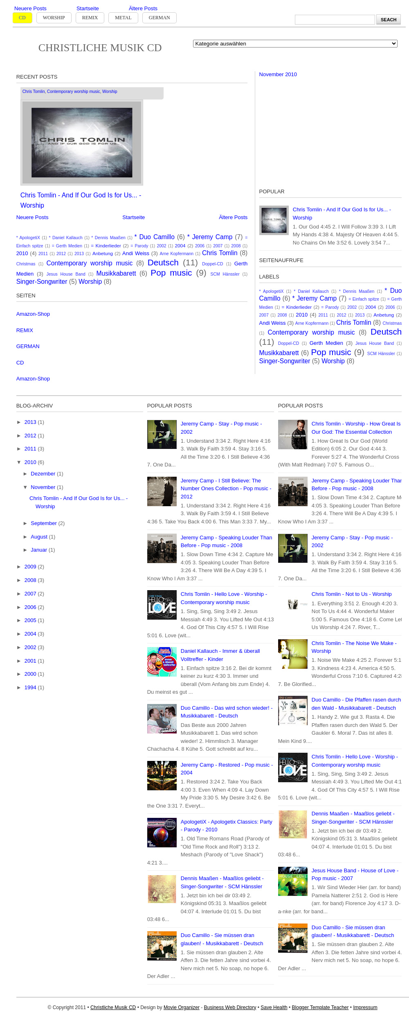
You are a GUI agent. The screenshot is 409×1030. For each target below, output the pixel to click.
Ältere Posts (143, 8)
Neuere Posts (30, 8)
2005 (31, 620)
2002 (161, 246)
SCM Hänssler (225, 274)
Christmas (26, 264)
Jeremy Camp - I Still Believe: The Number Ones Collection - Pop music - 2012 (226, 489)
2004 (180, 245)
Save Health (274, 1007)
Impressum (365, 1007)
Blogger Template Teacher (320, 1007)
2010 (22, 253)
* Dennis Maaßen (108, 237)
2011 (43, 253)
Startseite (87, 8)
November (44, 487)
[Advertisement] (320, 128)
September (44, 523)
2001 (31, 661)
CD (22, 17)
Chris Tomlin (33, 91)
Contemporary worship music (73, 91)
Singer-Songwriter (41, 281)
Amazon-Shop (33, 314)
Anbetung (102, 253)
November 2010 (278, 74)
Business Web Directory (230, 1007)
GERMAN (28, 346)
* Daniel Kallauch (65, 237)
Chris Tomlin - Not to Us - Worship (352, 594)
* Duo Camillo (154, 236)
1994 (31, 687)
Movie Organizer (182, 1007)
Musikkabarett (116, 273)
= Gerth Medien (67, 246)
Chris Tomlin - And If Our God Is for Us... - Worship (81, 200)
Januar (39, 550)
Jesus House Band (66, 274)
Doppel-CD (212, 264)
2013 (79, 253)
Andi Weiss (135, 253)
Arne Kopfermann (177, 253)
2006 (199, 246)
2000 (31, 674)
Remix (90, 17)
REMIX (24, 330)
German (159, 17)
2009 (31, 567)
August (40, 537)
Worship (54, 17)
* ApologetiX (28, 237)
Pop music (171, 272)
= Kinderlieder (106, 245)
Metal (123, 17)
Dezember (44, 474)
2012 (61, 253)
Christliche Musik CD (100, 48)
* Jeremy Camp (210, 236)
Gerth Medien (326, 343)
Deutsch (163, 262)
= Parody (139, 246)
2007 (217, 246)
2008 (235, 246)
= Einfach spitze (363, 299)
